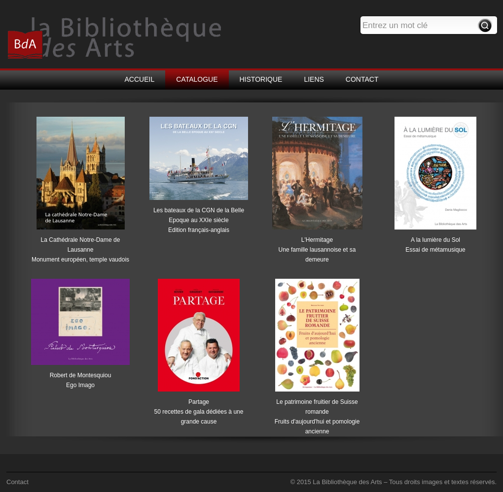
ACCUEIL (140, 79)
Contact (17, 482)
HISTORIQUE (261, 79)
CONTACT (362, 79)
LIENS (313, 79)
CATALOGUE (196, 79)
